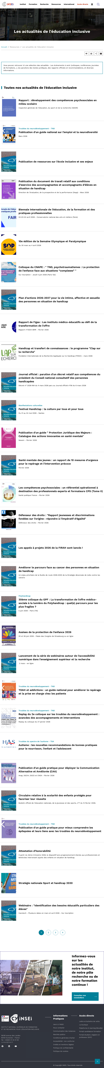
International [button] (69, 4)
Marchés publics (59, 1034)
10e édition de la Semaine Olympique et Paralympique (52, 241)
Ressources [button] (56, 4)
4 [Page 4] (62, 932)
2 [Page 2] (48, 932)
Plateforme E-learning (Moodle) (90, 1028)
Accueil (4, 47)
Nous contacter (58, 1028)
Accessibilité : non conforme (63, 1041)
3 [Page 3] (55, 932)
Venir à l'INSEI (58, 1024)
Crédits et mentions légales (63, 1044)
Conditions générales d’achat (64, 1038)
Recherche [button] (44, 4)
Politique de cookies (60, 1051)
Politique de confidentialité (63, 1048)
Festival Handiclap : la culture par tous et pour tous (51, 409)
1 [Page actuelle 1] (41, 932)
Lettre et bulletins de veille (89, 1021)
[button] (98, 4)
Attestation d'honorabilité (35, 850)
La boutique (83, 1025)
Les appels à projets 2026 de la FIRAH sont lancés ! (51, 547)
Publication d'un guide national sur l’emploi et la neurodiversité (58, 132)
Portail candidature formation (90, 1031)
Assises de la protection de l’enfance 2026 (45, 632)
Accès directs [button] (82, 4)
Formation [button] (33, 4)
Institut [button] (23, 4)
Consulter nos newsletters (85, 996)
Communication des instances (64, 1031)
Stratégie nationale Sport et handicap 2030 (46, 883)
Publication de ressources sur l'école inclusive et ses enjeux (56, 161)
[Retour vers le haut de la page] (97, 1061)
